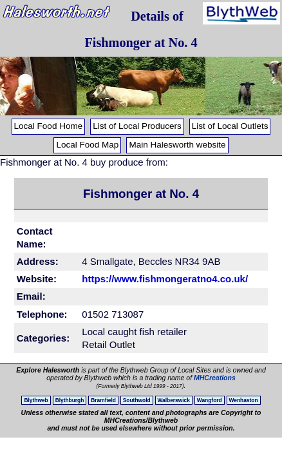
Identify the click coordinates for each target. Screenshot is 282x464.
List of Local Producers (137, 126)
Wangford (209, 400)
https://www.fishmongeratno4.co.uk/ (164, 278)
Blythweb (36, 400)
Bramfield (103, 400)
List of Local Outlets (230, 126)
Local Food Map (87, 145)
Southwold (137, 400)
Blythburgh (69, 400)
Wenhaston (243, 400)
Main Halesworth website (177, 145)
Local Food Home (48, 126)
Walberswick (174, 400)
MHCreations (215, 378)
